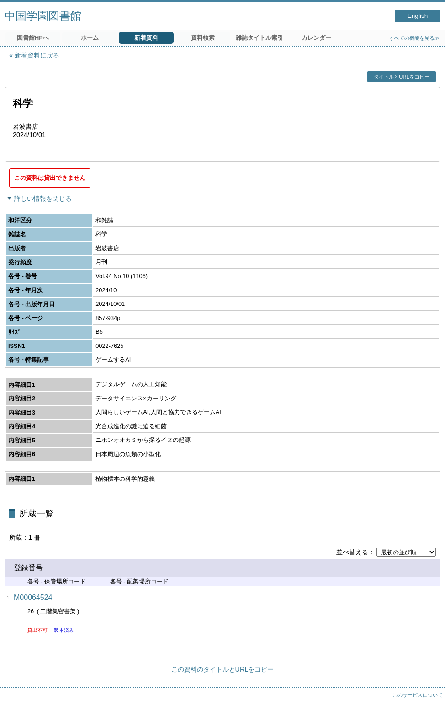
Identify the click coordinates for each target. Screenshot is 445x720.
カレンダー (316, 37)
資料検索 (203, 37)
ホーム (90, 37)
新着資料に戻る (37, 55)
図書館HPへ (33, 37)
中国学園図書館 (43, 16)
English (418, 15)
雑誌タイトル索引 (259, 37)
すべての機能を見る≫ (414, 38)
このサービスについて (417, 695)
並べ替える (352, 552)
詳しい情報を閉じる (43, 198)
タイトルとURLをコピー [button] (401, 76)
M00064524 (33, 597)
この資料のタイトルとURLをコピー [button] (222, 669)
